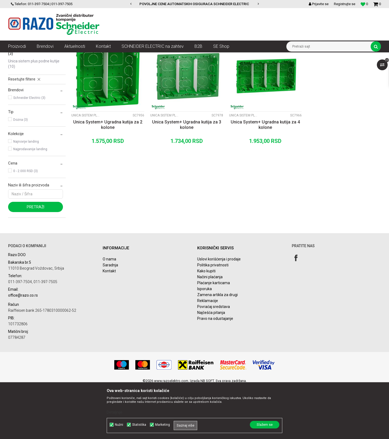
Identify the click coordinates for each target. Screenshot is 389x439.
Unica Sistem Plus (86, 56)
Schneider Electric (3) (29, 150)
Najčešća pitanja (211, 365)
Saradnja (110, 317)
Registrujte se (344, 4)
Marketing (162, 425)
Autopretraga (215, 66)
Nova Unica (59, 56)
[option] (194, 4)
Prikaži (324, 66)
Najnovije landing (26, 194)
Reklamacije (207, 353)
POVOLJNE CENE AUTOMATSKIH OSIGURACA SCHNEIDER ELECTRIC (194, 4)
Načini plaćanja (210, 329)
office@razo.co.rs (23, 348)
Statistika (139, 425)
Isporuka (204, 341)
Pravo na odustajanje (215, 371)
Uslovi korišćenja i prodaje (219, 311)
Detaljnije (114, 412)
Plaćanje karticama (213, 335)
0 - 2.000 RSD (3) (25, 223)
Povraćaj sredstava (213, 359)
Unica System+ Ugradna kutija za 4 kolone (265, 177)
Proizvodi (38, 56)
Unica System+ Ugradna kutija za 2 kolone (107, 177)
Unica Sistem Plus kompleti (33, 80)
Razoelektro (17, 56)
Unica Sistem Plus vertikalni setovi (31, 90)
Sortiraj (238, 66)
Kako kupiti (206, 323)
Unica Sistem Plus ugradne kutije (35, 103)
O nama (109, 311)
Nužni (119, 425)
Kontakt (109, 323)
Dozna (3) (20, 172)
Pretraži (35, 259)
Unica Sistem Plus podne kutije (33, 116)
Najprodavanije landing (30, 201)
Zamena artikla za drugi (217, 347)
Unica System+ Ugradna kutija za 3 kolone (186, 177)
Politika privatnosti (213, 317)
